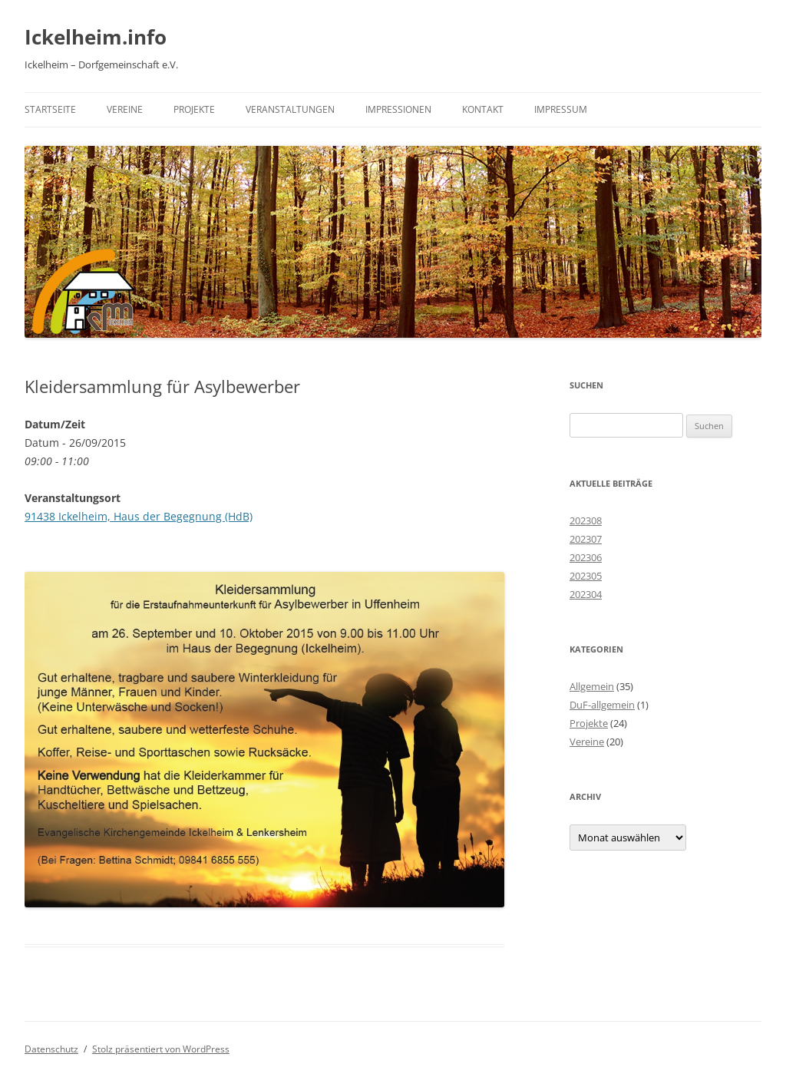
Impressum (560, 109)
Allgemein (592, 686)
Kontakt (483, 109)
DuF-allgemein (602, 705)
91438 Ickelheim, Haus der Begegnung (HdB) (139, 516)
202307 (586, 539)
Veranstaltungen (290, 109)
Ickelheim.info (96, 37)
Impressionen (398, 109)
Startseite (50, 109)
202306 (586, 557)
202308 (586, 520)
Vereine (125, 109)
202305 (586, 576)
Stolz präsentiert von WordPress (161, 1049)
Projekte (194, 109)
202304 (586, 594)
